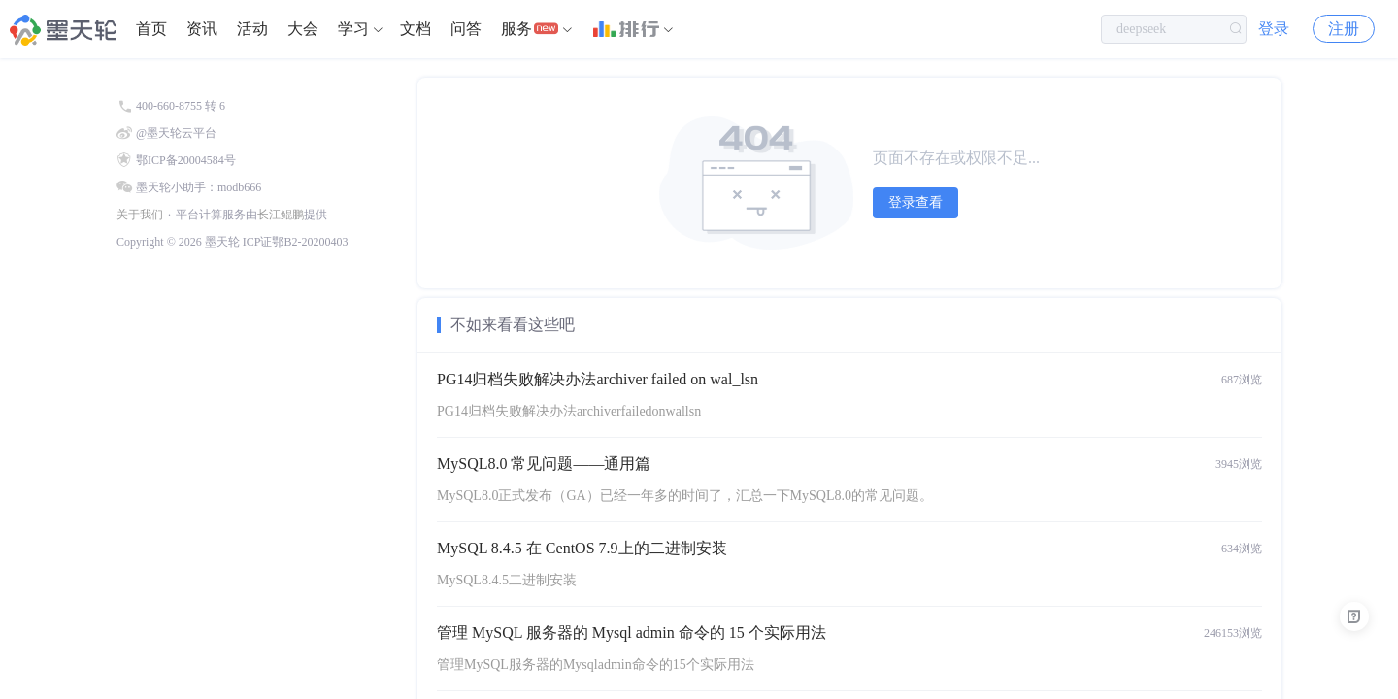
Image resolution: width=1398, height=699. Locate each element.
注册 (1343, 28)
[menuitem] (151, 29)
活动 (252, 28)
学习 (353, 28)
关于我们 (139, 214)
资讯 (201, 28)
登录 (1273, 28)
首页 (151, 28)
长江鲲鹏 (280, 214)
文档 (415, 28)
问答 (466, 28)
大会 (302, 28)
